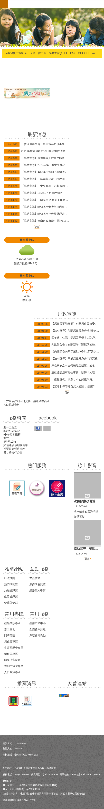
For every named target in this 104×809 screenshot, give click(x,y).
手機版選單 (4, 4)
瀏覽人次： (8, 748)
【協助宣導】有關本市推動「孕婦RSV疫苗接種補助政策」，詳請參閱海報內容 (37, 172)
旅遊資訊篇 (11, 590)
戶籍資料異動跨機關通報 (39, 635)
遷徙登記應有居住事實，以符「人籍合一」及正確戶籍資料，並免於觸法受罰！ (67, 372)
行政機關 (9, 578)
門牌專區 (9, 635)
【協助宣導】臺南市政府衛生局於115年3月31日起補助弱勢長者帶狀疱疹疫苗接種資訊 (37, 221)
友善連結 (77, 683)
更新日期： (8, 743)
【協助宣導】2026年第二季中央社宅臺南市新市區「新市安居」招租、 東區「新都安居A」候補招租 (37, 165)
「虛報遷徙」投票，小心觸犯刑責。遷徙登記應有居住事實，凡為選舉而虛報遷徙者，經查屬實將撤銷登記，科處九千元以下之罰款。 (67, 379)
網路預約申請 (37, 590)
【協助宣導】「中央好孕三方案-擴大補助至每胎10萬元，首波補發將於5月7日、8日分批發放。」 (37, 186)
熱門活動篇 (11, 584)
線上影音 (87, 465)
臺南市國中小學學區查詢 (39, 623)
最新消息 (36, 134)
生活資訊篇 (11, 596)
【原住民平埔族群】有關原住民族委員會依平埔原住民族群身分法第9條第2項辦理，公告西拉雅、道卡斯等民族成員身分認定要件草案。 (67, 324)
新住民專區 (11, 653)
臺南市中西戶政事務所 (56, 4)
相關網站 (14, 568)
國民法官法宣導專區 (14, 660)
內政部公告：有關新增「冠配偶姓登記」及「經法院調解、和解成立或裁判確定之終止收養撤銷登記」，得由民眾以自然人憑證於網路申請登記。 (67, 345)
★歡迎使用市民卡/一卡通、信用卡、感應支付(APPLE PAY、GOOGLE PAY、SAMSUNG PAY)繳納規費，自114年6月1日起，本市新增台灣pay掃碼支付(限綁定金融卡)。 (52, 53)
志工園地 (9, 629)
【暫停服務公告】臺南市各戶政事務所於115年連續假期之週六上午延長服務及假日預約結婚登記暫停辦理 (37, 144)
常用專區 (14, 614)
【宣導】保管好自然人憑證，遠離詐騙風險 (67, 386)
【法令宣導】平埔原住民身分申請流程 (66, 359)
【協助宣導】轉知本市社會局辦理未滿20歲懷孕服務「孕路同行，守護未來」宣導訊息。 (37, 214)
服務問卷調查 (37, 584)
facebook (47, 417)
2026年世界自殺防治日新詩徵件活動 (34, 151)
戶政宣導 (67, 314)
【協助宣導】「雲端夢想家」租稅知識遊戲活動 (37, 179)
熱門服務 (36, 465)
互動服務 (39, 568)
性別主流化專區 (13, 666)
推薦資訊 (26, 683)
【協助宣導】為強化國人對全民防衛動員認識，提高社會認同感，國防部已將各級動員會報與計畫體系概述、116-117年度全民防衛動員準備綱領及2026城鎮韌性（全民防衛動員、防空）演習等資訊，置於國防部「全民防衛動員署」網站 (37, 158)
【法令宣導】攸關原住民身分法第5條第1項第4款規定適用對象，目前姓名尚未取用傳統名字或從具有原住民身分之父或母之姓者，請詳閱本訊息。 (67, 331)
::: (1, 736)
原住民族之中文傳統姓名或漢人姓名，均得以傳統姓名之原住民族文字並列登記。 (67, 366)
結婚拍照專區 (12, 623)
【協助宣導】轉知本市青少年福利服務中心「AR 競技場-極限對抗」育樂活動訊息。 (37, 207)
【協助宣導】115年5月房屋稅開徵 (33, 193)
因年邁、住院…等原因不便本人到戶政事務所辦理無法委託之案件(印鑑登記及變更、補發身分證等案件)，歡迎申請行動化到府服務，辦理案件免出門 (67, 338)
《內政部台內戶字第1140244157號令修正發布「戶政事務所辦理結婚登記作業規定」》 (67, 352)
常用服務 (39, 614)
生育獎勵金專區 (13, 647)
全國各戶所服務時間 (39, 629)
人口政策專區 (12, 672)
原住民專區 (11, 641)
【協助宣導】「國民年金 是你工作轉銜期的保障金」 (37, 200)
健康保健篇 (11, 602)
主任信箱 (34, 578)
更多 (37, 226)
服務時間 (16, 417)
